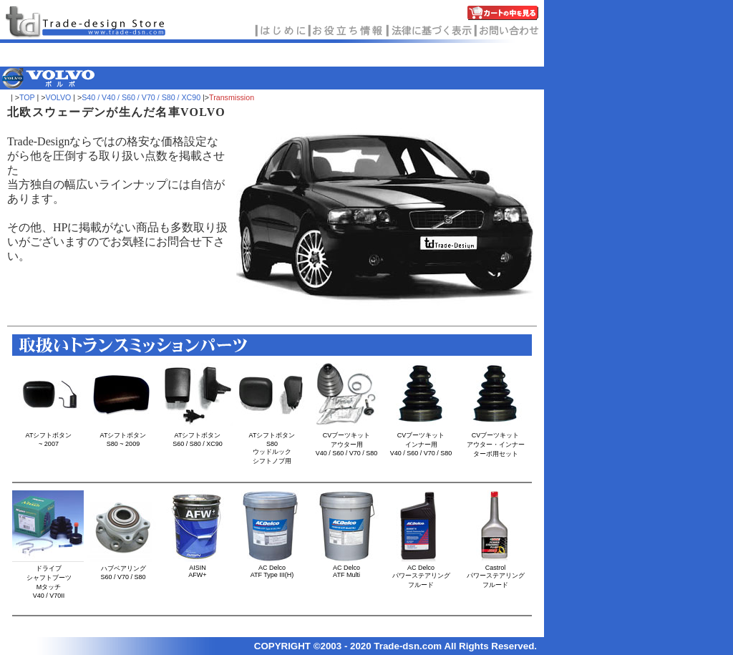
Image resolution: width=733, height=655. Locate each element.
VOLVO (58, 97)
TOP (27, 97)
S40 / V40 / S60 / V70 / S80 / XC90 (141, 97)
